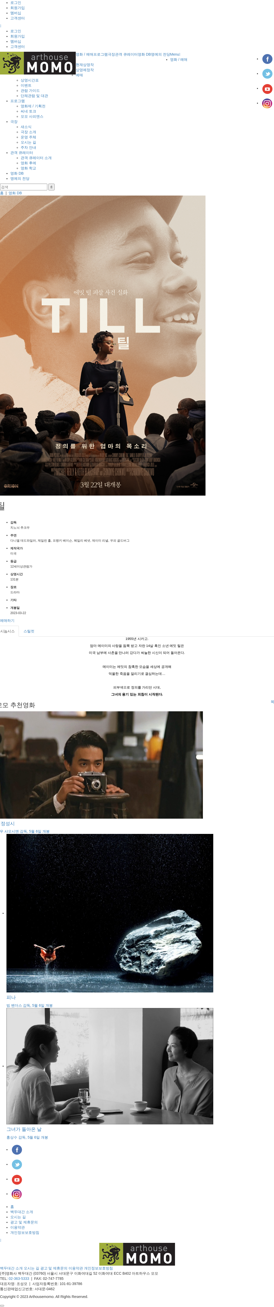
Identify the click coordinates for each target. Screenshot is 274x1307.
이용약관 (17, 1227)
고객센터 (17, 18)
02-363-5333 (19, 1278)
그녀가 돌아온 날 (24, 1129)
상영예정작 (85, 70)
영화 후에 (28, 163)
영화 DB (144, 54)
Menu (175, 54)
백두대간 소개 (21, 1212)
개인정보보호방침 (24, 1232)
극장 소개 (28, 132)
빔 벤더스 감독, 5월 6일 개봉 (29, 1005)
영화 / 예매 (84, 54)
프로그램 (100, 54)
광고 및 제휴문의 (24, 1222)
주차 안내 (28, 147)
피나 (11, 997)
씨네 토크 (28, 111)
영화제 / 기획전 (33, 106)
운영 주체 (28, 137)
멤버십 (15, 13)
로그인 (15, 3)
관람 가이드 (30, 90)
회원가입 (17, 8)
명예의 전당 (160, 54)
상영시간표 (30, 80)
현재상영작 (85, 65)
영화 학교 (28, 168)
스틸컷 (29, 631)
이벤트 (26, 85)
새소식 (26, 127)
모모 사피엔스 (32, 116)
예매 (79, 75)
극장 (111, 54)
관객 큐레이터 (126, 54)
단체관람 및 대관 (34, 96)
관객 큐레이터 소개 (36, 158)
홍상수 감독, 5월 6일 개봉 (27, 1137)
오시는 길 (28, 142)
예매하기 (7, 620)
